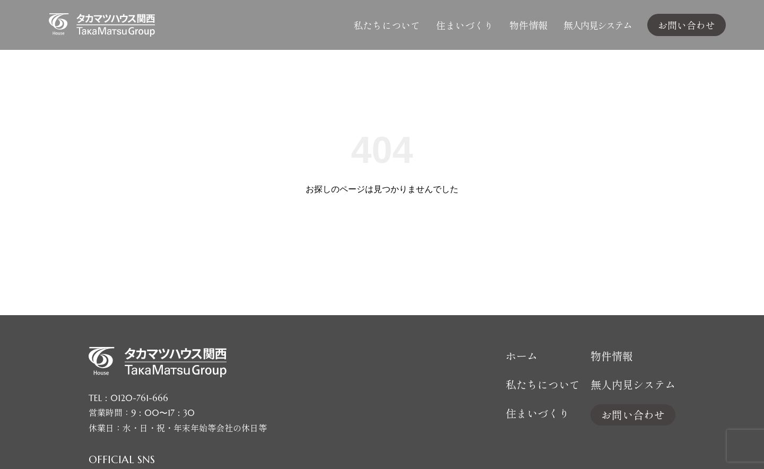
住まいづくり (464, 25)
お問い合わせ (686, 25)
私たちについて (386, 25)
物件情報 (528, 25)
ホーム (521, 355)
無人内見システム (597, 25)
